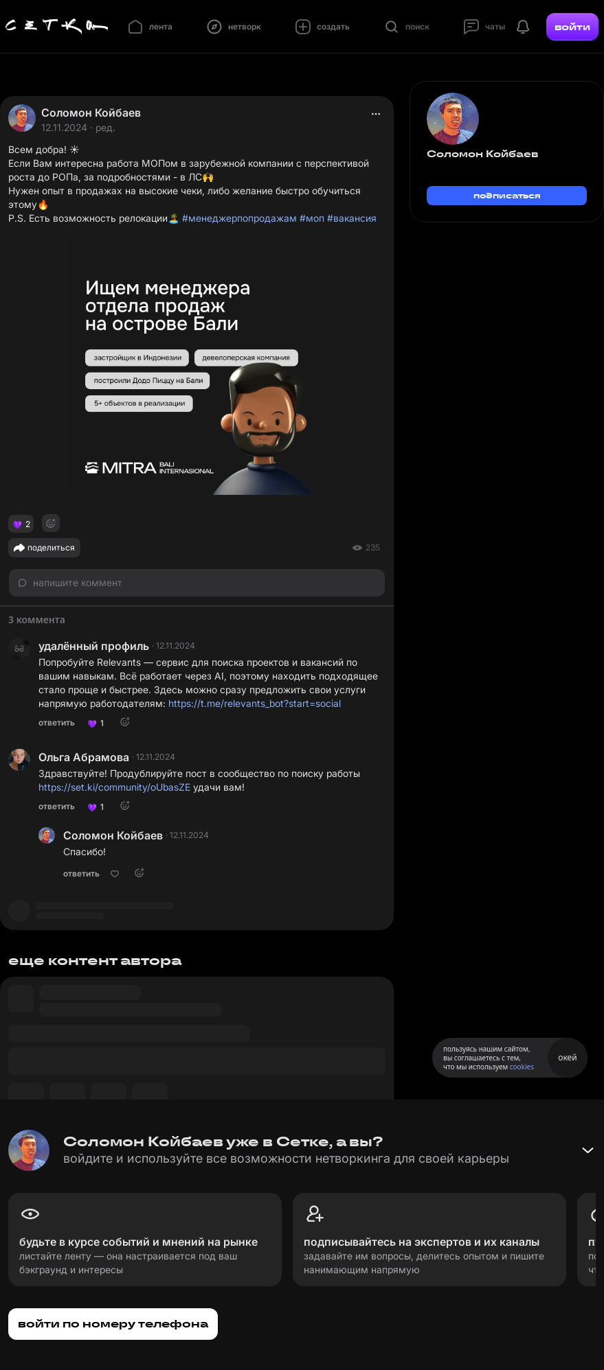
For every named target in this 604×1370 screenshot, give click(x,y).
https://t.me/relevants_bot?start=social (254, 703)
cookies (522, 1066)
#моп (312, 218)
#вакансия (352, 218)
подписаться (507, 195)
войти (572, 27)
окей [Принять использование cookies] (567, 1057)
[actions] (375, 114)
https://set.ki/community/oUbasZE (114, 787)
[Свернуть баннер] (587, 1150)
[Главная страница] (57, 27)
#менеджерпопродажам (239, 218)
